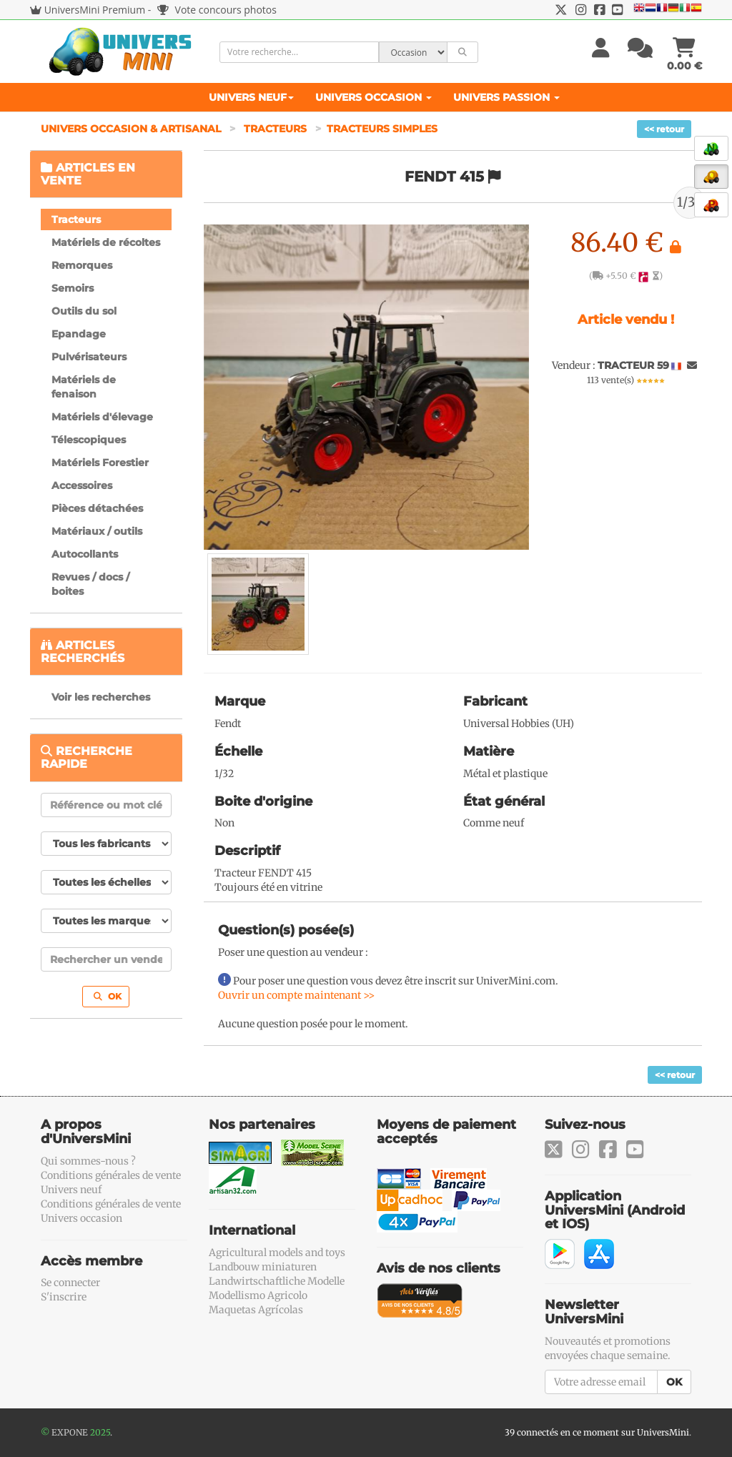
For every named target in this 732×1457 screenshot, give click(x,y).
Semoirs (72, 288)
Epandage (78, 333)
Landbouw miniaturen (263, 1266)
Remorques (81, 265)
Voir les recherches (100, 697)
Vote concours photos (217, 9)
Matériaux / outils (96, 531)
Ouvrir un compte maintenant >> (296, 995)
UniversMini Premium (95, 9)
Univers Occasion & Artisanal (132, 128)
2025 (100, 1432)
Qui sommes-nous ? (88, 1161)
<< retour (664, 129)
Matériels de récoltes (105, 242)
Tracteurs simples (382, 128)
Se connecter (70, 1282)
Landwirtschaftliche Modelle (277, 1281)
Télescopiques (88, 439)
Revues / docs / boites (90, 584)
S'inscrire (63, 1296)
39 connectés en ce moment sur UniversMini (597, 1432)
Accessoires (81, 485)
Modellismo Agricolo (258, 1295)
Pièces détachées (97, 508)
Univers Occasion (373, 97)
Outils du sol (84, 311)
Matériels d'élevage (102, 416)
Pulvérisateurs (89, 356)
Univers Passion (506, 97)
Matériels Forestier (100, 462)
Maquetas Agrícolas (256, 1309)
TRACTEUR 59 (633, 365)
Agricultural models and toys (277, 1252)
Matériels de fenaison (83, 386)
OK (108, 996)
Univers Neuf (251, 97)
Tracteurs (275, 128)
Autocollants (84, 554)
